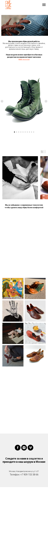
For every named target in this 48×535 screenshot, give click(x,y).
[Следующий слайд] (46, 101)
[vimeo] (30, 448)
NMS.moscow (24, 60)
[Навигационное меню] (44, 5)
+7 (21, 474)
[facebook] (18, 448)
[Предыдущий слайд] (2, 101)
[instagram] (24, 448)
